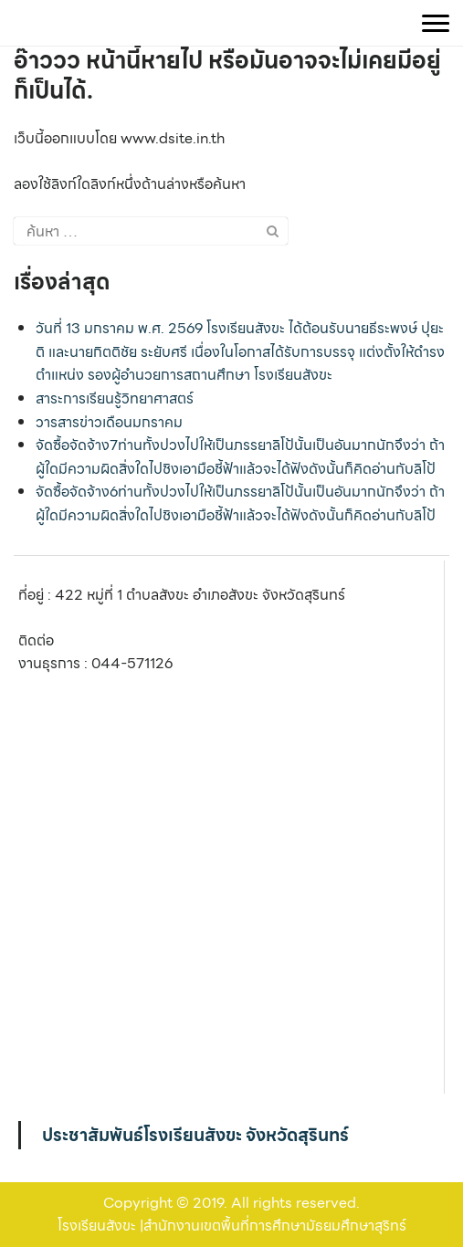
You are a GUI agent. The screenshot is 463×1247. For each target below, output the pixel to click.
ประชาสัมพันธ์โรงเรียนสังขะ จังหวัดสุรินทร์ (195, 1134)
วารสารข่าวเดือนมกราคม (109, 422)
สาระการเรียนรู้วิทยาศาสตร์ (115, 398)
